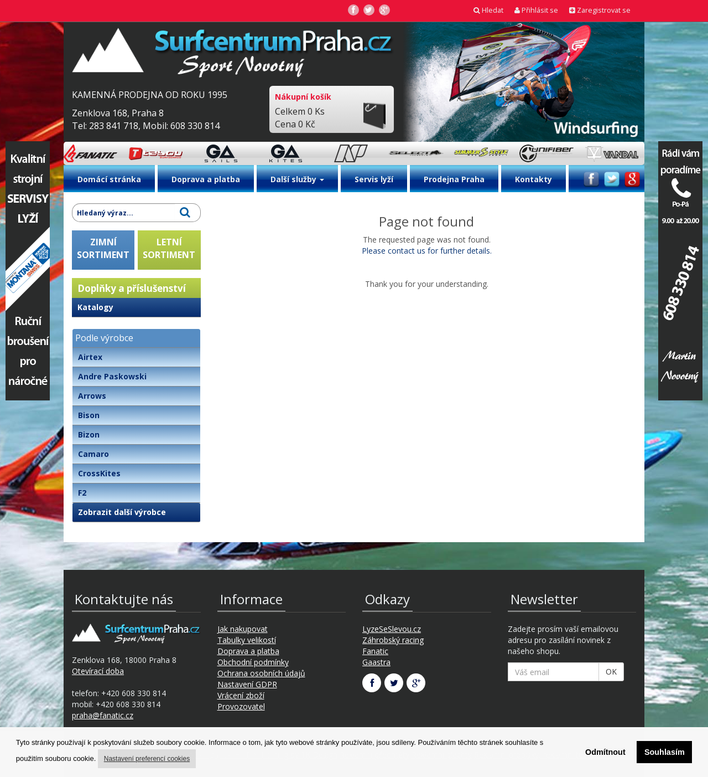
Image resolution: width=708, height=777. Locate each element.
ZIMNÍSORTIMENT (103, 248)
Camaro (93, 454)
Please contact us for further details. (427, 250)
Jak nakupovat (242, 629)
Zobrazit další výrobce (122, 512)
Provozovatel (241, 706)
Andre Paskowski (112, 376)
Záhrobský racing (393, 640)
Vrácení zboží (240, 695)
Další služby (297, 179)
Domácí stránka (109, 179)
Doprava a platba (205, 179)
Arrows (92, 395)
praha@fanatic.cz (102, 715)
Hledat (488, 10)
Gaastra (376, 662)
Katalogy (95, 307)
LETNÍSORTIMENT (169, 248)
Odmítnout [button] (605, 752)
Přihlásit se (536, 10)
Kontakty (533, 179)
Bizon (89, 434)
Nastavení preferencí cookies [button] (147, 759)
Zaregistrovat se (600, 10)
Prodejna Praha (454, 179)
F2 (82, 492)
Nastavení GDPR (247, 684)
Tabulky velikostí (246, 640)
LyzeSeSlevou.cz (391, 629)
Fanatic (375, 651)
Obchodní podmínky (253, 662)
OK (611, 671)
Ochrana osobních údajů (261, 673)
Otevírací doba (98, 671)
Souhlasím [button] (664, 752)
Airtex (90, 357)
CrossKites (99, 473)
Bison (89, 415)
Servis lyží (374, 179)
